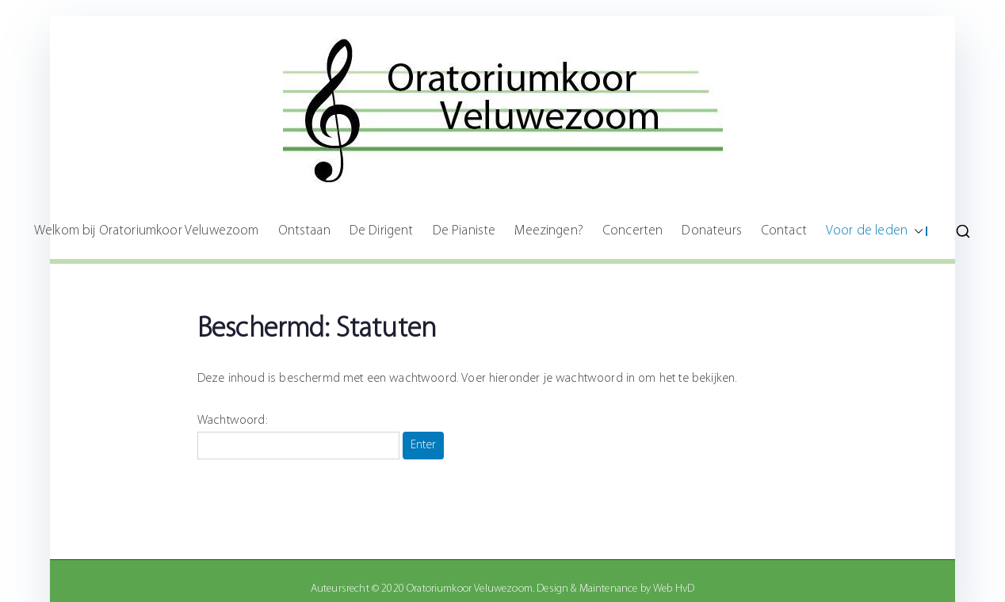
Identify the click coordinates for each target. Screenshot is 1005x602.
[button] (915, 231)
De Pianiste (464, 231)
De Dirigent (382, 231)
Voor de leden (874, 231)
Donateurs (711, 231)
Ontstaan (304, 231)
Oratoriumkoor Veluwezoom (470, 589)
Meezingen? (548, 231)
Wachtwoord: (298, 437)
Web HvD (673, 589)
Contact (784, 231)
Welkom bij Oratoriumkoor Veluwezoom (146, 231)
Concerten (632, 231)
